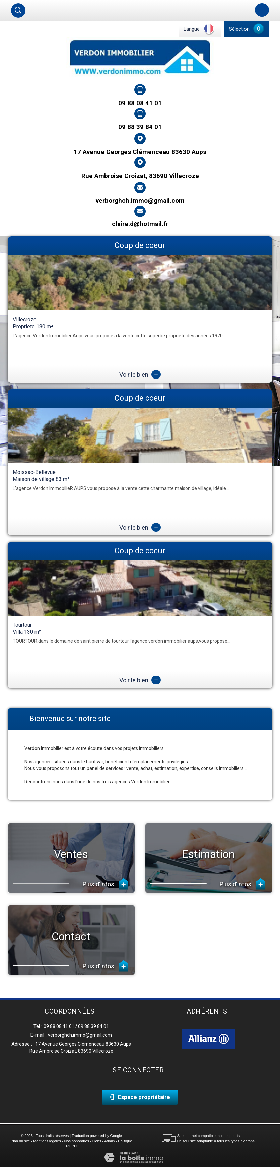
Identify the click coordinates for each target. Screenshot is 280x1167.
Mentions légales (47, 1141)
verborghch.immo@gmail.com (140, 200)
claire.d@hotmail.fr (140, 224)
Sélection (239, 29)
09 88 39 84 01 (140, 126)
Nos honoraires (76, 1141)
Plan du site (20, 1141)
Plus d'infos (105, 884)
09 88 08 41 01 (140, 103)
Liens (96, 1141)
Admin (109, 1141)
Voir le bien (140, 374)
